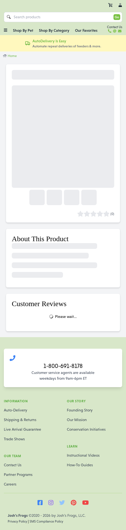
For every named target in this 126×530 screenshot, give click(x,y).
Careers (10, 484)
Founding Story (80, 410)
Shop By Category (54, 30)
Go (117, 17)
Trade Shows (14, 439)
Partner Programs (18, 475)
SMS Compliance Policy (46, 521)
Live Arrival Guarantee (22, 429)
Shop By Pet (23, 30)
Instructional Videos (83, 455)
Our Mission (77, 420)
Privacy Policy (18, 521)
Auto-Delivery (15, 410)
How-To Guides (80, 465)
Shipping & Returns (20, 420)
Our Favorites (86, 30)
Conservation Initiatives (86, 429)
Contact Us (12, 465)
